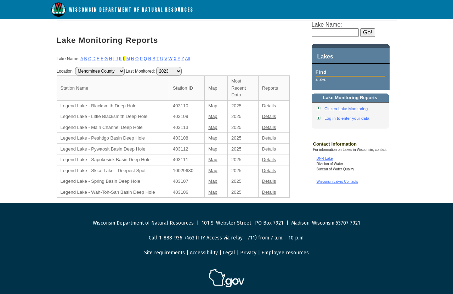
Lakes (325, 56)
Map (212, 105)
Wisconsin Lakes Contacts (337, 181)
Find (321, 72)
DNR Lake (325, 158)
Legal (229, 253)
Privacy (248, 253)
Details (269, 105)
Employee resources (285, 253)
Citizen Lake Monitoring (346, 108)
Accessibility (204, 253)
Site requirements (164, 253)
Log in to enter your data (346, 118)
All (187, 58)
